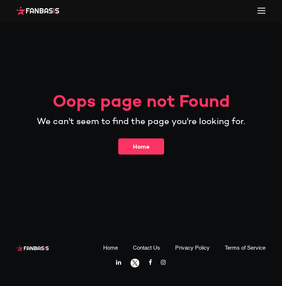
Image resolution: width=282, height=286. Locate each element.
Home (141, 146)
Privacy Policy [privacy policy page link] (192, 248)
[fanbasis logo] (33, 247)
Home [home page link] (110, 248)
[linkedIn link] (118, 262)
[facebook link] (150, 262)
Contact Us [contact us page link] (146, 248)
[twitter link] (135, 262)
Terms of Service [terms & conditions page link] (245, 248)
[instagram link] (163, 262)
